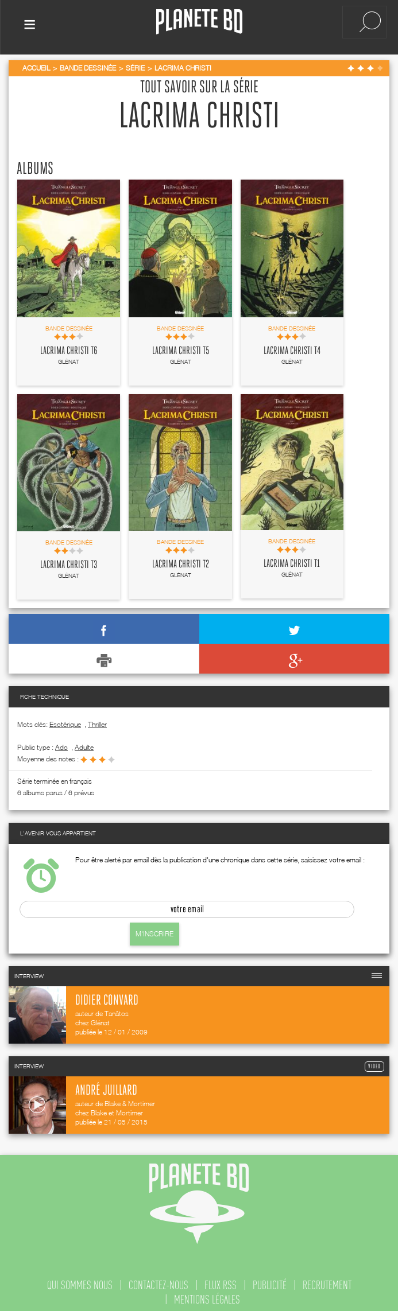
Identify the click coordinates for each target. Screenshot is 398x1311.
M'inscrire (154, 931)
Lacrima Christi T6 (69, 348)
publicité (270, 1283)
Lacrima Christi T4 (292, 348)
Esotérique (65, 722)
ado (61, 745)
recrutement (327, 1283)
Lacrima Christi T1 (292, 561)
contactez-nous (158, 1283)
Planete (199, 22)
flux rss (220, 1283)
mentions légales (207, 1297)
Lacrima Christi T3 (68, 562)
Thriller (97, 722)
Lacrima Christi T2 (180, 562)
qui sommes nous (80, 1283)
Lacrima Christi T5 (180, 348)
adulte (84, 745)
